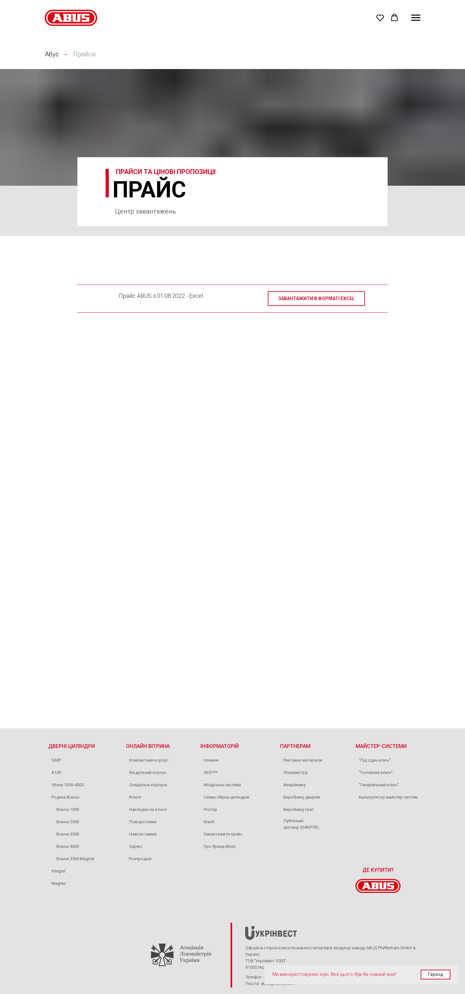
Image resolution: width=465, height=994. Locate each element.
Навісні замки (142, 834)
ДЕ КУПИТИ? (378, 870)
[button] (380, 17)
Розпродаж (140, 858)
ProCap (210, 809)
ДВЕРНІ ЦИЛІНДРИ (71, 746)
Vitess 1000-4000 (67, 784)
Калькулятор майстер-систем (388, 797)
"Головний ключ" (376, 772)
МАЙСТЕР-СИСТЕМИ (381, 746)
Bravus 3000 (67, 834)
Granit (208, 821)
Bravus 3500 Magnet (75, 858)
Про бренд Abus (219, 846)
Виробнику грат (298, 809)
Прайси (84, 54)
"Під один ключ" (375, 760)
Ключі (135, 797)
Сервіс (135, 846)
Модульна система (222, 784)
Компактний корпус (148, 760)
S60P (56, 760)
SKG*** (211, 772)
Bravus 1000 (67, 809)
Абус (52, 54)
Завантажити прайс (223, 834)
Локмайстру (295, 772)
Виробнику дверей (301, 797)
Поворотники (142, 821)
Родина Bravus (65, 797)
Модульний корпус (147, 772)
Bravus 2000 (67, 821)
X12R (56, 772)
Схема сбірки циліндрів (226, 797)
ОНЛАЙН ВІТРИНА (148, 746)
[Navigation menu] (415, 18)
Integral (58, 871)
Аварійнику (294, 784)
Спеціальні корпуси (148, 784)
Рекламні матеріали (302, 760)
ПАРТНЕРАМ (295, 746)
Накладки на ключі (148, 809)
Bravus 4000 (67, 846)
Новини (211, 760)
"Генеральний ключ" (379, 784)
